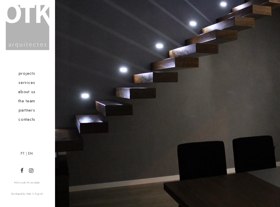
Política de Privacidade (27, 182)
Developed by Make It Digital (26, 193)
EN (30, 153)
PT (23, 153)
